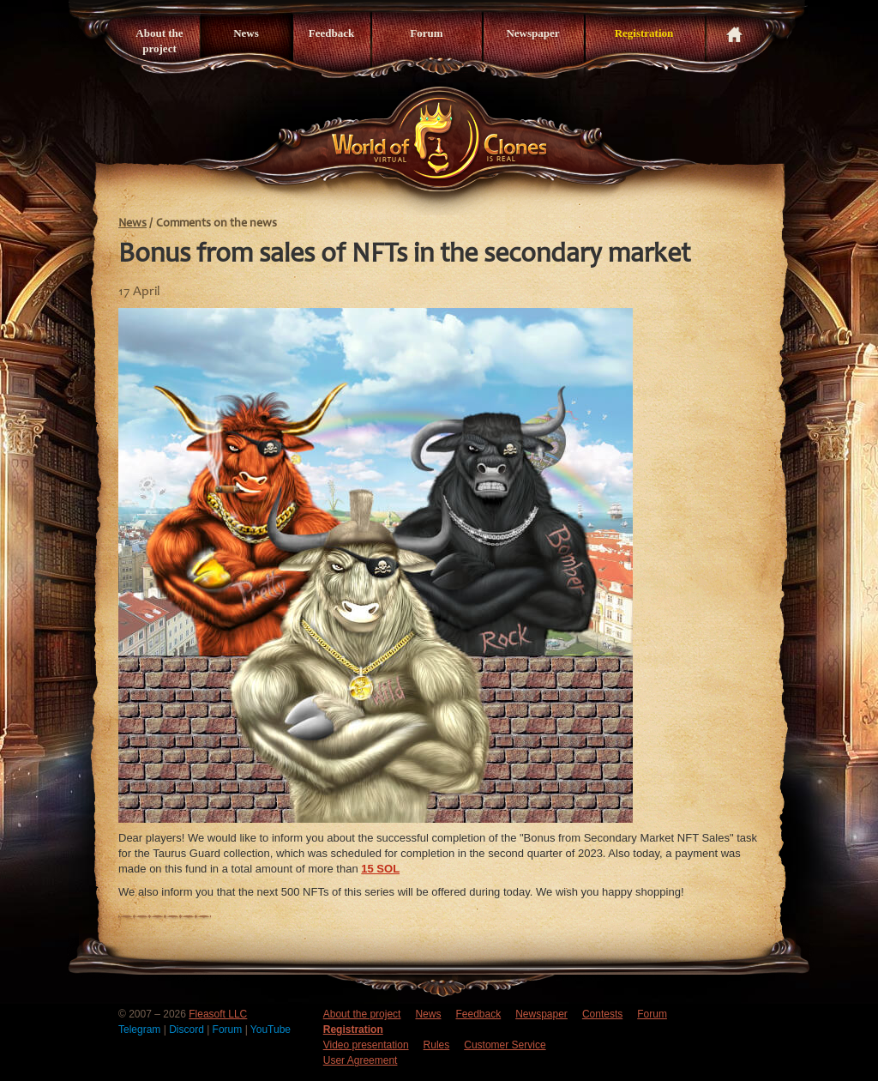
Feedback (331, 33)
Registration (644, 33)
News (246, 33)
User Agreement (360, 1060)
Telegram (141, 1030)
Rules (437, 1045)
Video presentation (366, 1045)
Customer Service (504, 1045)
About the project (159, 41)
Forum (426, 33)
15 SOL (380, 868)
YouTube (270, 1030)
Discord (188, 1030)
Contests (602, 1014)
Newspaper (532, 33)
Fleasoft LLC (218, 1014)
